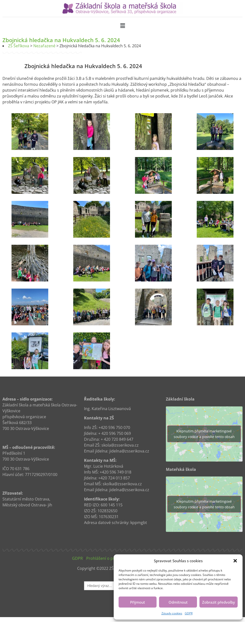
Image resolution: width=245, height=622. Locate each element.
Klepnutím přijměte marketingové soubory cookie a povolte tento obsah (204, 434)
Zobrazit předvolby (218, 602)
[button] (235, 560)
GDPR (189, 613)
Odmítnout (178, 602)
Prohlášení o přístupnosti (109, 558)
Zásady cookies (171, 613)
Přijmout (137, 602)
